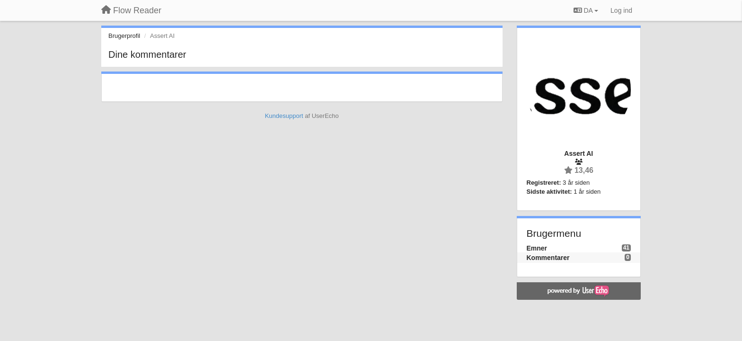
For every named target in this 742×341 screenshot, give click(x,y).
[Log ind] (621, 10)
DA (586, 10)
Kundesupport (284, 115)
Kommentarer (548, 257)
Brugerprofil (124, 35)
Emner (537, 248)
